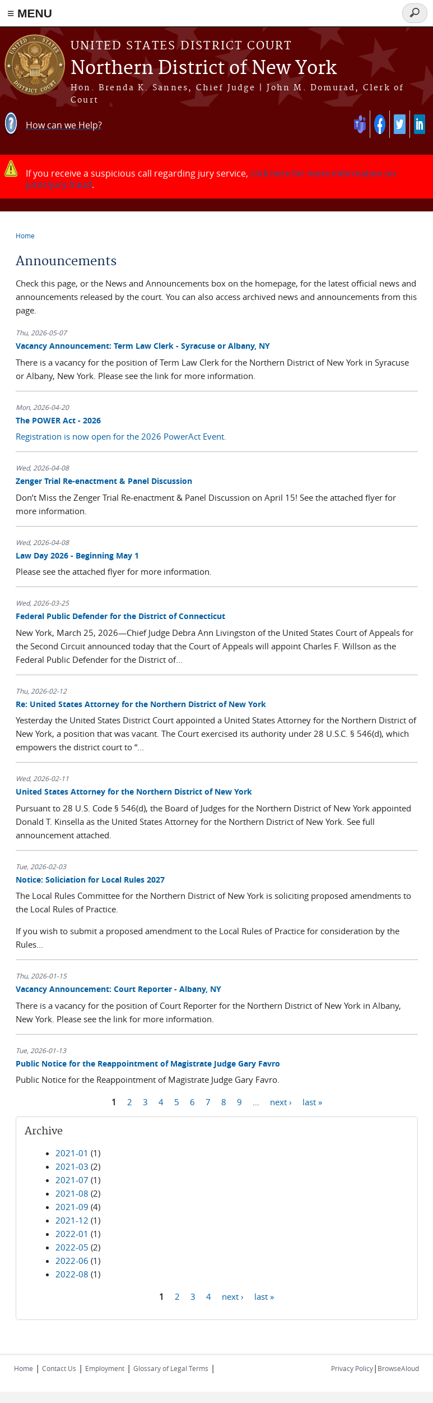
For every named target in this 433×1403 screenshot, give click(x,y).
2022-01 (72, 1233)
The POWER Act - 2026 (58, 420)
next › (281, 1101)
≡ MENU (29, 13)
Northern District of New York (204, 68)
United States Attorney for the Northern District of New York (134, 791)
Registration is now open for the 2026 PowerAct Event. (121, 436)
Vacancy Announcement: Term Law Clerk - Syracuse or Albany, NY (143, 345)
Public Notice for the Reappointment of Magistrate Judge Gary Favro (148, 1063)
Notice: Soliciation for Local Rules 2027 (90, 879)
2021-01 (72, 1153)
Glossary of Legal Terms (170, 1368)
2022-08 (72, 1274)
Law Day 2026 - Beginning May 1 (77, 555)
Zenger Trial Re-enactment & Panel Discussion (104, 481)
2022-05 (72, 1247)
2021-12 (72, 1220)
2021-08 (72, 1193)
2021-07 (72, 1179)
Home (25, 235)
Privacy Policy (352, 1368)
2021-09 (72, 1206)
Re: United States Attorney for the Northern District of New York (141, 704)
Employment (104, 1368)
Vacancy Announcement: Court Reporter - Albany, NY (118, 989)
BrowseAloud (398, 1368)
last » (312, 1101)
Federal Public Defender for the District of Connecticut (120, 616)
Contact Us (59, 1368)
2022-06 (72, 1260)
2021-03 (72, 1166)
